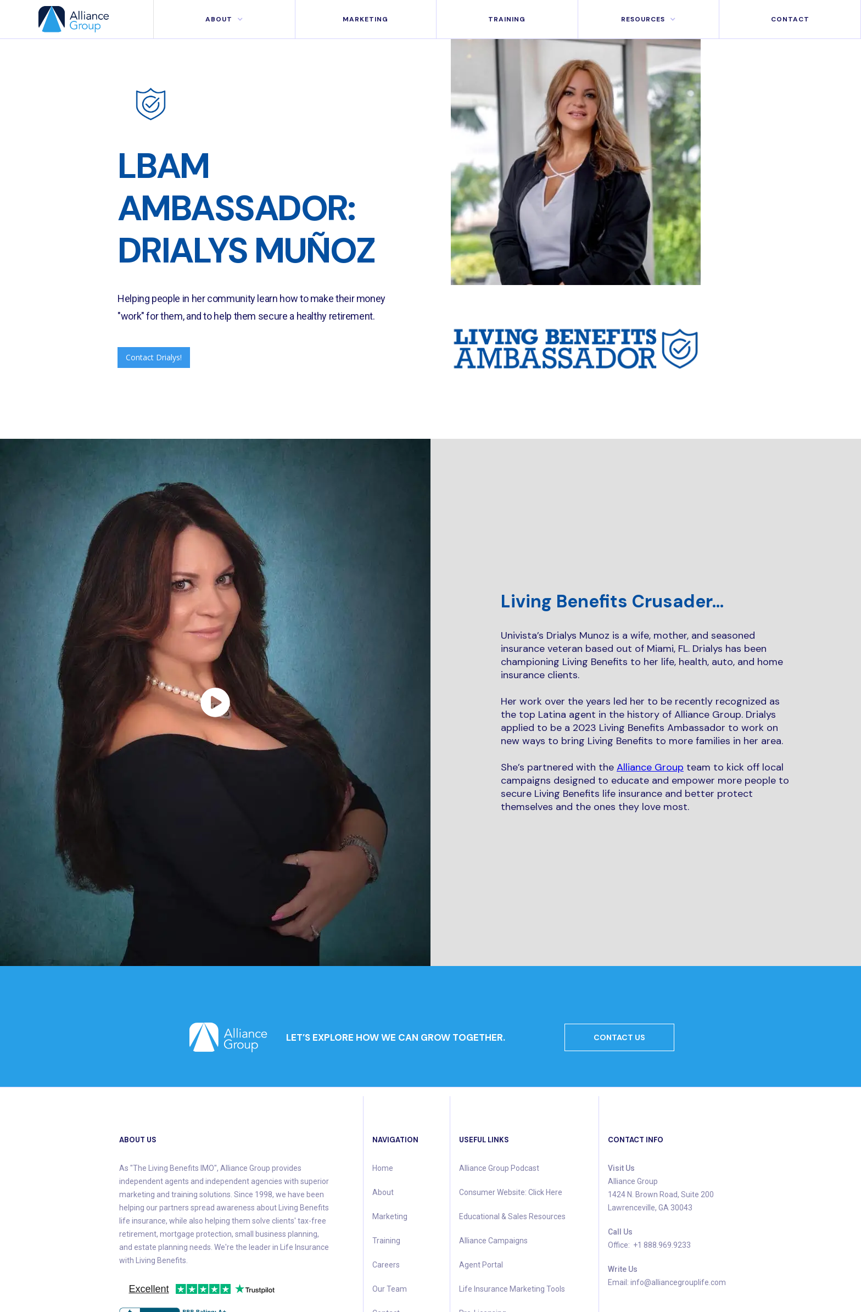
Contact (790, 19)
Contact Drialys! (154, 357)
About (383, 1192)
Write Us (623, 1269)
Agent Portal (481, 1264)
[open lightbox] (215, 702)
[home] (77, 19)
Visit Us (621, 1168)
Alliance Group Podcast (499, 1168)
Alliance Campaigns (493, 1240)
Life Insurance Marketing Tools (512, 1289)
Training (506, 19)
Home (382, 1168)
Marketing (389, 1216)
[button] (224, 19)
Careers (386, 1264)
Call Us (620, 1231)
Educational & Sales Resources (512, 1216)
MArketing (365, 19)
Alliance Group (650, 767)
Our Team (389, 1289)
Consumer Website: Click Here (510, 1192)
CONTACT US (619, 1037)
